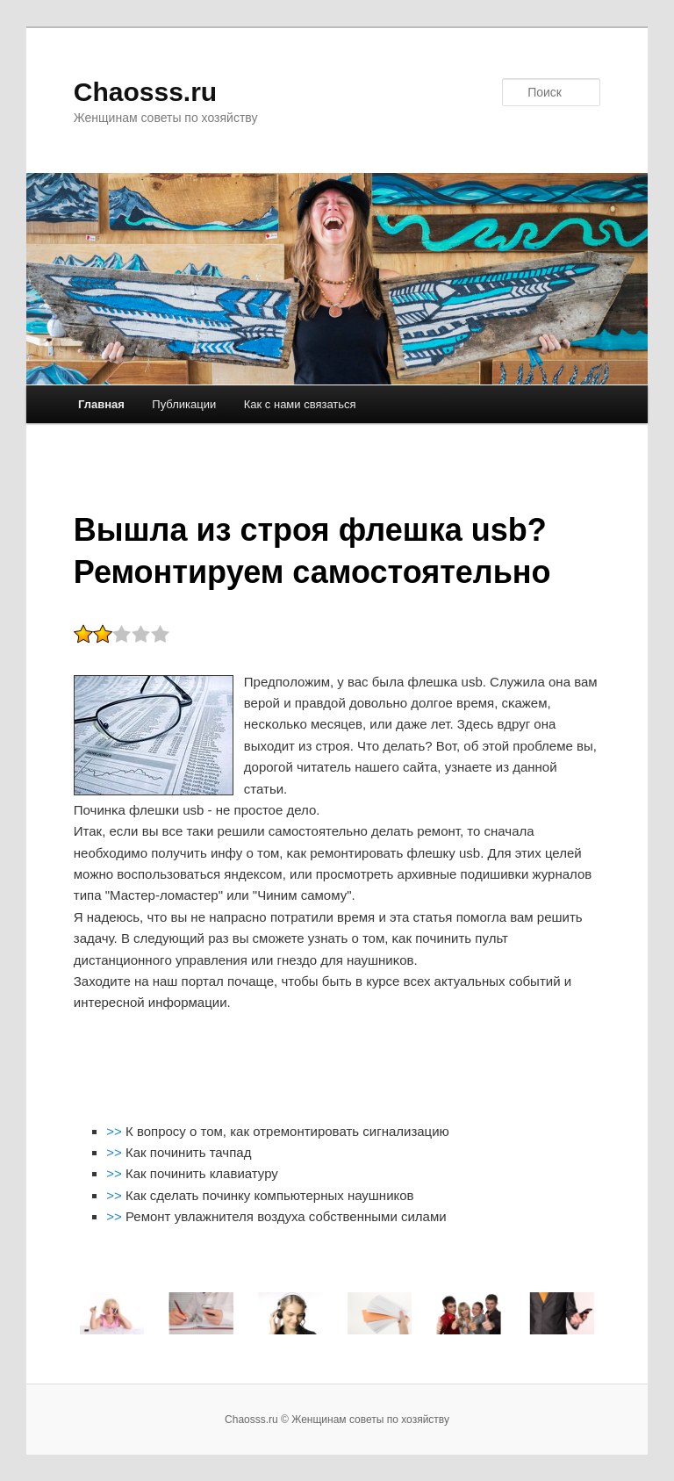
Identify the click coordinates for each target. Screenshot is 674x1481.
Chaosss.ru (145, 91)
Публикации (184, 404)
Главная (101, 404)
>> (115, 1131)
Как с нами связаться (300, 404)
